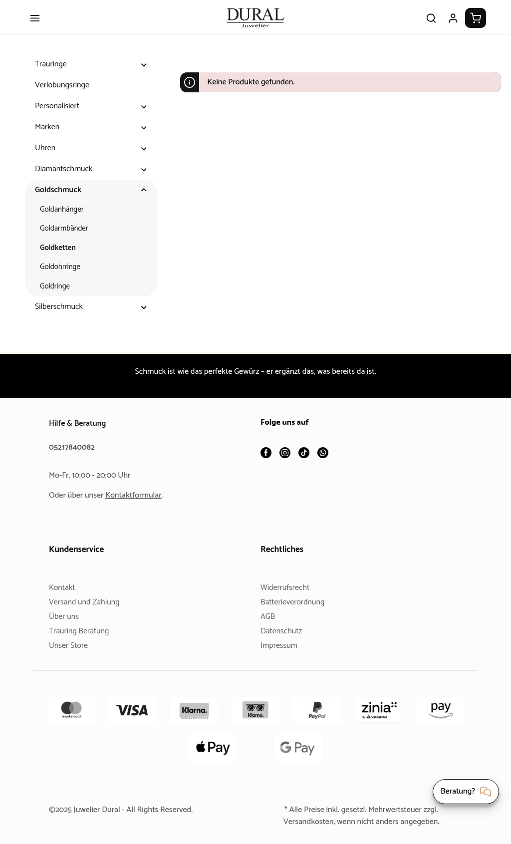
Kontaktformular (137, 495)
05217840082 (73, 447)
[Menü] (35, 26)
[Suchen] (431, 26)
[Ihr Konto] (453, 26)
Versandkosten (304, 822)
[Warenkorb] (475, 26)
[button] (144, 72)
